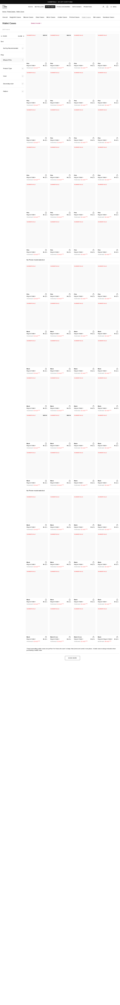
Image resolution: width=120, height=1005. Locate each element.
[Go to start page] (4, 6)
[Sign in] (103, 7)
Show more (60, 782)
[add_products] (27, 71)
